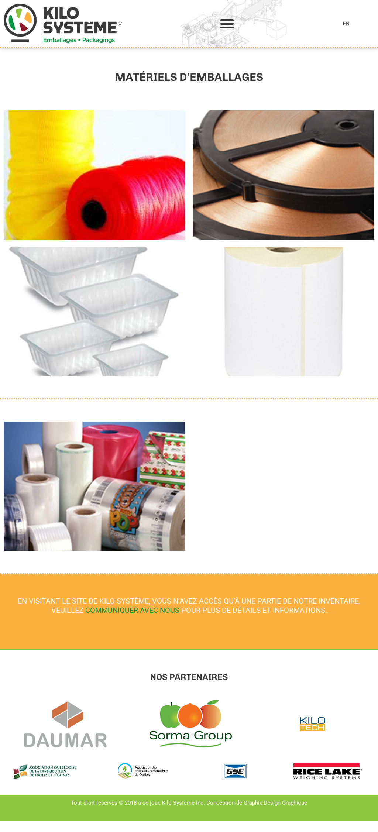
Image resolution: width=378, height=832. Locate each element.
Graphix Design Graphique (275, 803)
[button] (227, 24)
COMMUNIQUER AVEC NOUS (132, 610)
